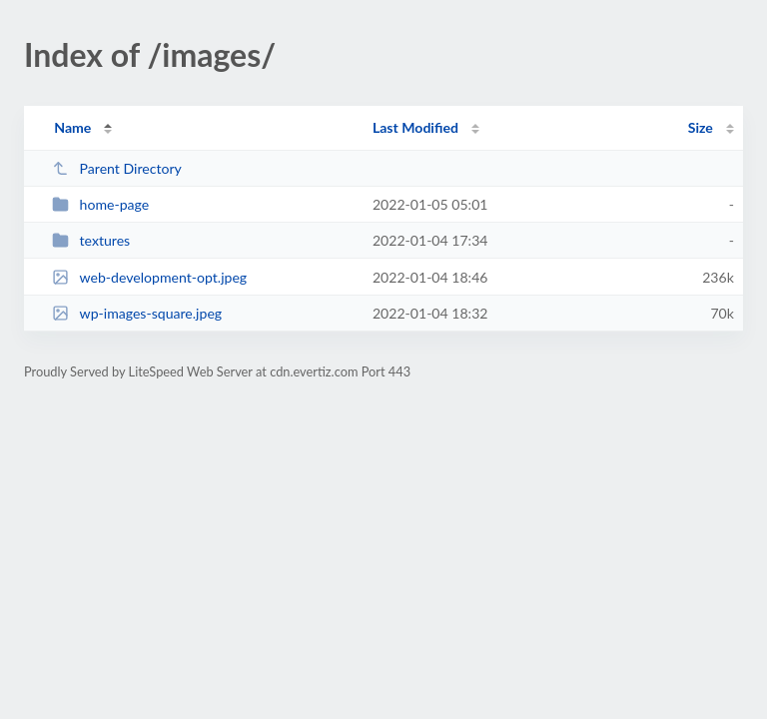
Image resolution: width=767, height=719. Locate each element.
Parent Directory (117, 168)
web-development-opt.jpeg (149, 277)
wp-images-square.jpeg (137, 313)
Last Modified (415, 127)
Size (700, 127)
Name (72, 127)
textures (91, 240)
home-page (100, 204)
